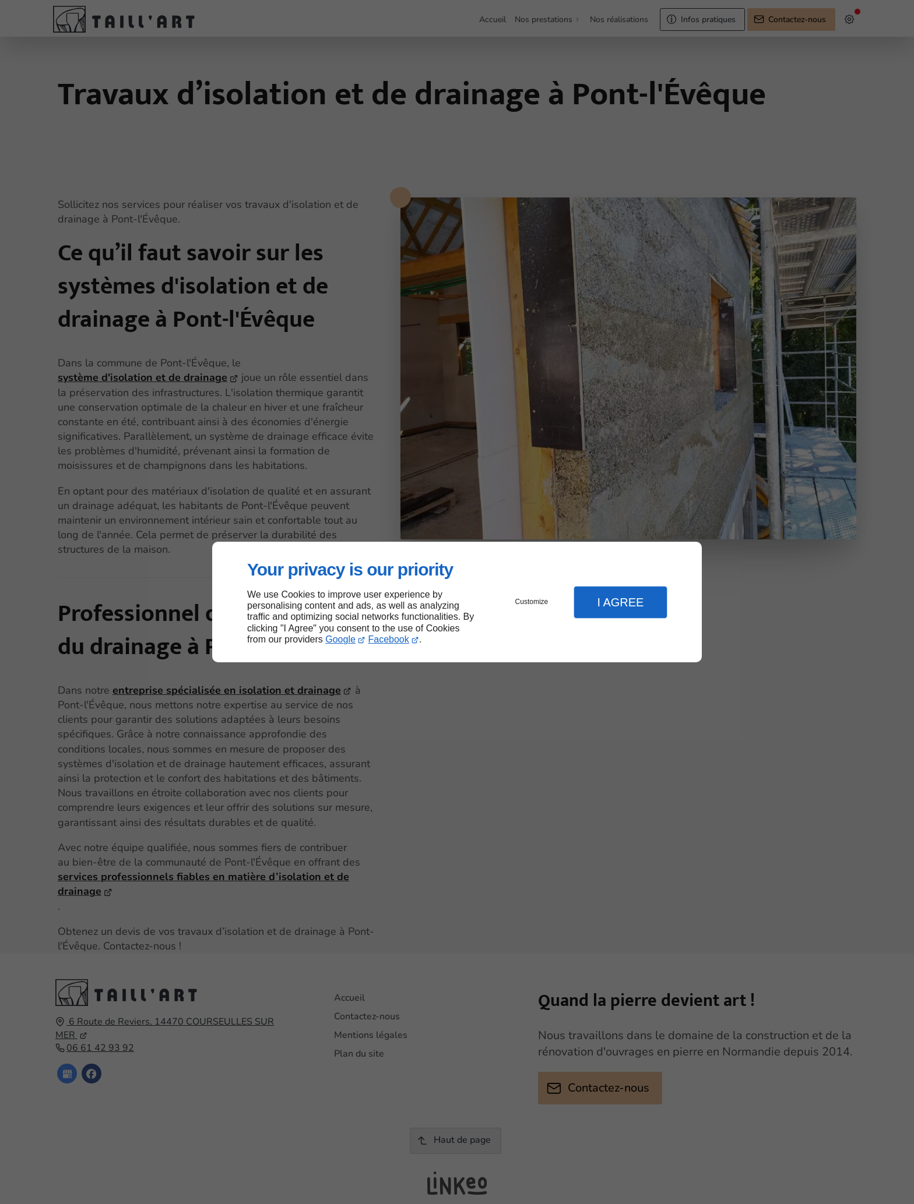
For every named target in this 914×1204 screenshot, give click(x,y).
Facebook (388, 639)
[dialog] (457, 602)
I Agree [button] (620, 602)
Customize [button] (532, 602)
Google (340, 639)
